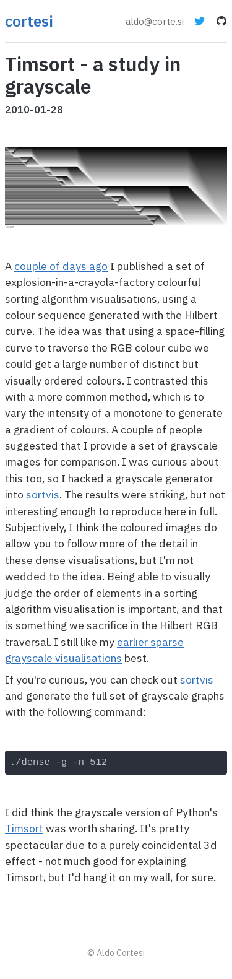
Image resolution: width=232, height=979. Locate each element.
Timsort (24, 828)
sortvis (42, 494)
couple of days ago (61, 266)
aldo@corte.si (155, 21)
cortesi (29, 21)
